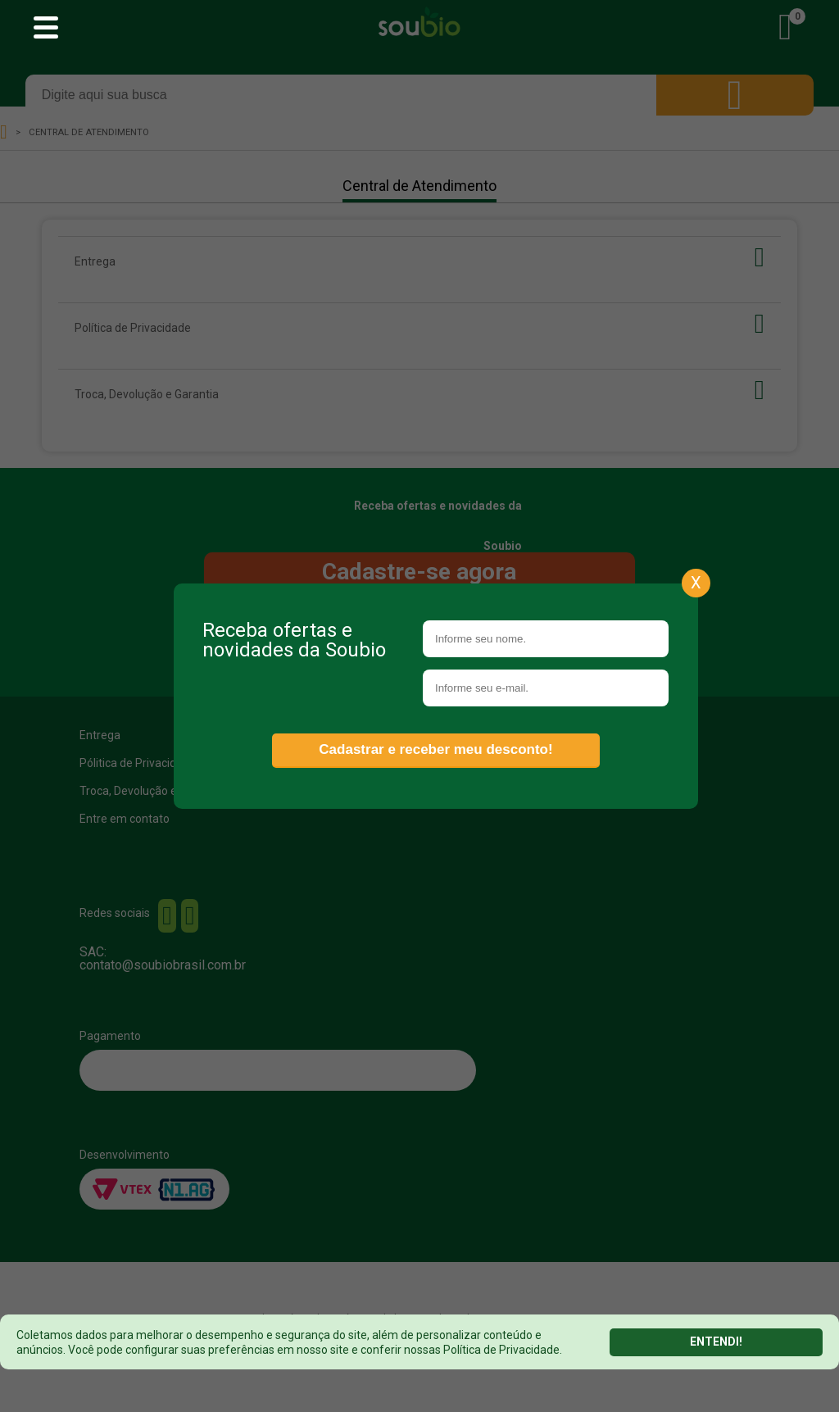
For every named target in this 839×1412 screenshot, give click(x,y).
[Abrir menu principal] (45, 28)
